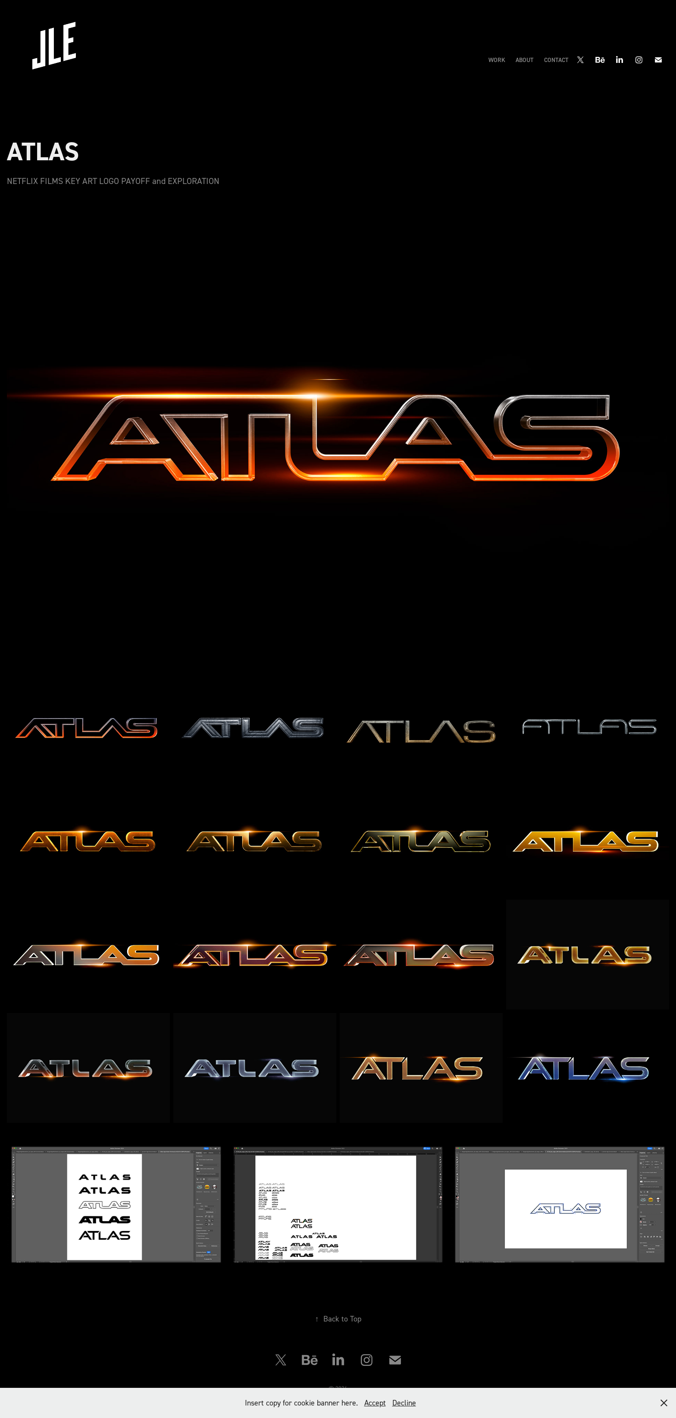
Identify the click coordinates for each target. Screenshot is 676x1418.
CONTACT (556, 60)
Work (496, 60)
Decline (404, 1402)
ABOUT (524, 60)
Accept (375, 1402)
